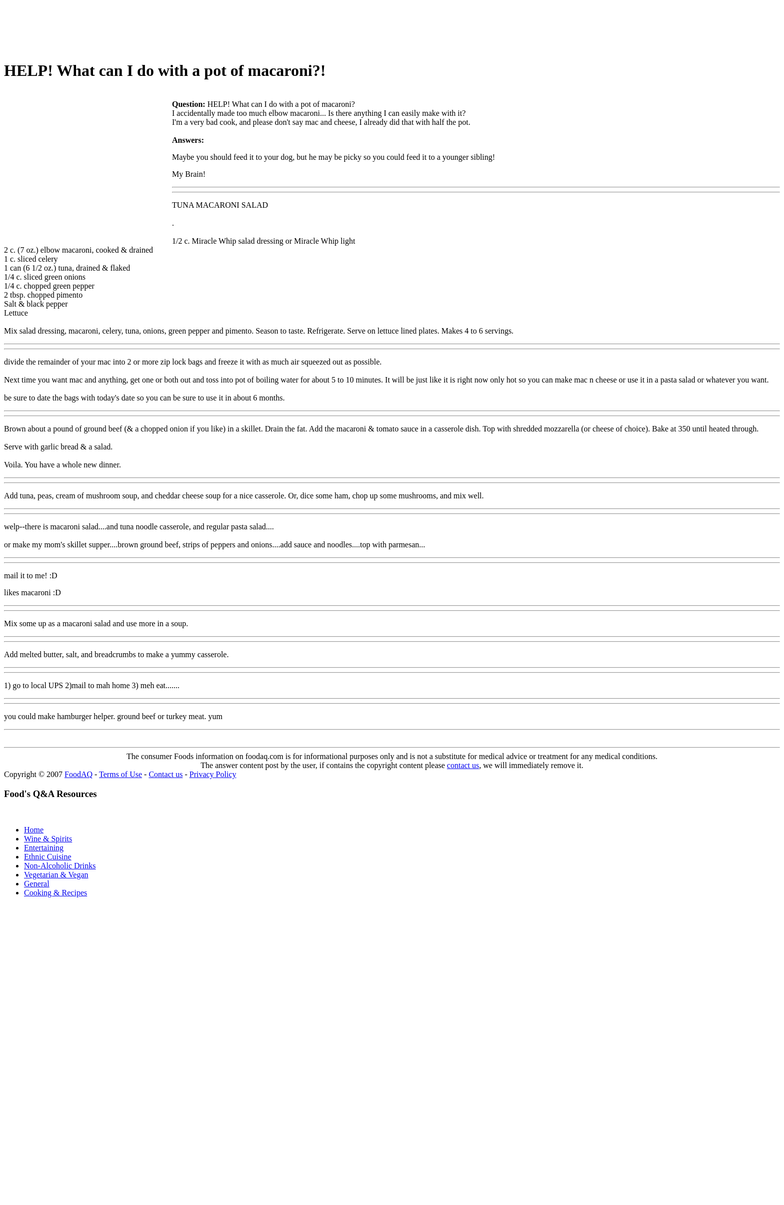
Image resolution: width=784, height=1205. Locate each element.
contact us (463, 765)
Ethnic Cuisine (48, 856)
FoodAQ (78, 774)
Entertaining (44, 847)
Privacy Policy (213, 774)
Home (34, 829)
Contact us (165, 774)
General (37, 883)
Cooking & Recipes (55, 892)
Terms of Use (120, 774)
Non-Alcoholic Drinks (60, 865)
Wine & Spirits (48, 838)
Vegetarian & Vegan (56, 874)
